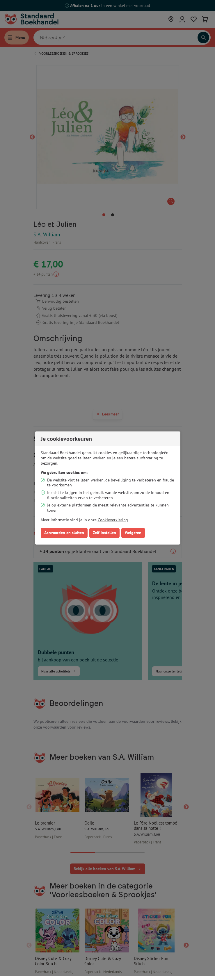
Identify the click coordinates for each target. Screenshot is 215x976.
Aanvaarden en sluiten (64, 532)
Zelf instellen (104, 532)
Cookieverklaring (113, 519)
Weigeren (133, 532)
